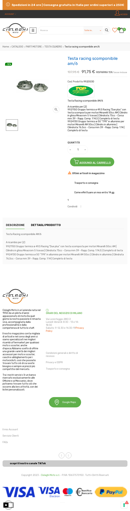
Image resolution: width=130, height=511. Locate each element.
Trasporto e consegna (58, 368)
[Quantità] (78, 149)
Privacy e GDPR (54, 362)
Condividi (80, 206)
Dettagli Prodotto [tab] (46, 225)
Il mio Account (10, 429)
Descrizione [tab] (15, 225)
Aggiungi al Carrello (92, 161)
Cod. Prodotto (75, 81)
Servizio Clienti (11, 435)
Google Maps (65, 402)
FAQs (5, 442)
